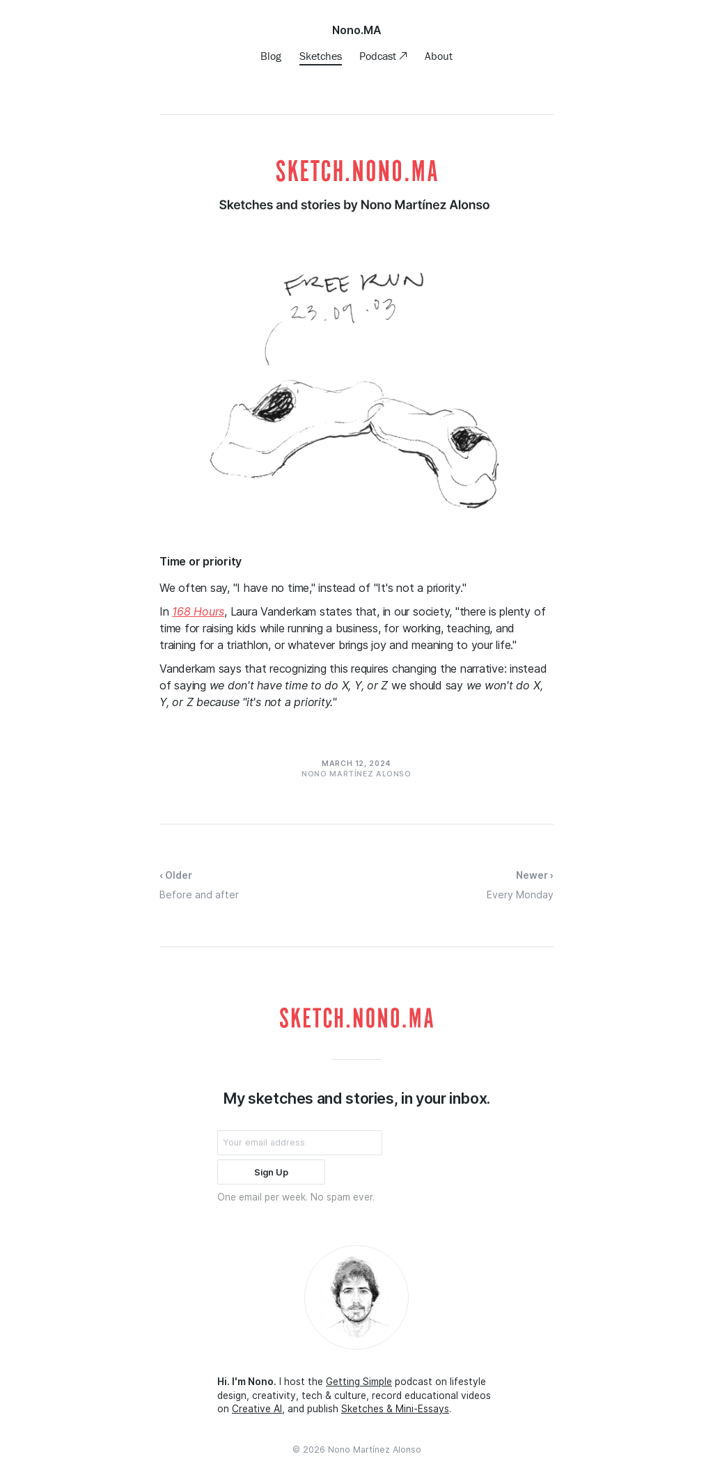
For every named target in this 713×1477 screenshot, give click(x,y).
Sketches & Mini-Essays (395, 1408)
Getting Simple (359, 1381)
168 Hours (198, 611)
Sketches (320, 56)
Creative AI (257, 1408)
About (439, 56)
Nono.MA (357, 30)
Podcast (379, 56)
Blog (270, 56)
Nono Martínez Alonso (374, 1449)
